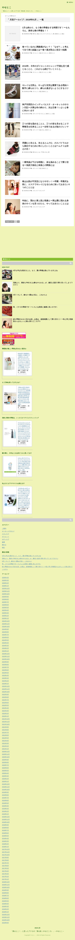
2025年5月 (5, 607)
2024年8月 (5, 632)
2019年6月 (5, 800)
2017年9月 (5, 857)
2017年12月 (6, 849)
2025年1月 (5, 618)
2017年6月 (5, 865)
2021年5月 (5, 738)
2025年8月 (5, 599)
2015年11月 (6, 917)
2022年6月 (5, 702)
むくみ (38, 152)
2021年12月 (6, 719)
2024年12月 (6, 621)
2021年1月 (5, 749)
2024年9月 (5, 629)
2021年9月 (5, 727)
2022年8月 (5, 697)
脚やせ (34, 34)
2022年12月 (6, 686)
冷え (43, 130)
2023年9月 (5, 662)
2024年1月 (5, 651)
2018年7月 (5, 830)
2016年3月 (5, 906)
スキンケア (43, 34)
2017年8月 (5, 860)
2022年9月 (5, 694)
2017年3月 (5, 874)
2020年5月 (5, 770)
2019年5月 (5, 803)
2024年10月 (6, 626)
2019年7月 (5, 797)
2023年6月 (5, 670)
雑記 (38, 34)
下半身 (42, 152)
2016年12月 (6, 882)
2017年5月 (5, 868)
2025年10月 (6, 594)
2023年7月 (5, 667)
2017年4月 (5, 871)
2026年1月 (5, 586)
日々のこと (45, 53)
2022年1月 (5, 716)
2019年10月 (6, 789)
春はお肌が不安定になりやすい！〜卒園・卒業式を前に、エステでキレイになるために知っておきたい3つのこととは (46, 184)
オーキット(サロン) (8, 531)
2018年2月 (5, 844)
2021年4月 (5, 740)
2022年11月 (6, 689)
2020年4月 (5, 773)
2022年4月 (5, 708)
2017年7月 (5, 863)
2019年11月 (6, 787)
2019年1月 (5, 814)
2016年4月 (5, 903)
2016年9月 (5, 890)
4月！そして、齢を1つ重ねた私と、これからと (30, 295)
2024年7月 (5, 634)
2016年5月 (5, 901)
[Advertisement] (19, 242)
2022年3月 (5, 711)
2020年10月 (6, 757)
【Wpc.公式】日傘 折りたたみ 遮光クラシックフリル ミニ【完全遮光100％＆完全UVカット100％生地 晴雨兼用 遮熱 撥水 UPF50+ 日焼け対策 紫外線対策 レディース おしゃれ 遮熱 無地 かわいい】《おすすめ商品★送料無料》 (24, 396)
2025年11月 (6, 591)
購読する (6, 259)
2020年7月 (5, 765)
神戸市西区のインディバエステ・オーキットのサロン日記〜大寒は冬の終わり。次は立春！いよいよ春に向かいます (45, 107)
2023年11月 (6, 656)
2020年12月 (6, 751)
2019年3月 (5, 808)
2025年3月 (5, 613)
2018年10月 (6, 822)
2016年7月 (5, 895)
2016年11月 (6, 884)
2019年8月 (5, 795)
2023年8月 (5, 664)
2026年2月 (5, 583)
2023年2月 (5, 681)
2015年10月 (6, 920)
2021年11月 (6, 721)
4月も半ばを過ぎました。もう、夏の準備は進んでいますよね (35, 270)
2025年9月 (5, 596)
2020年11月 (6, 754)
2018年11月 (6, 819)
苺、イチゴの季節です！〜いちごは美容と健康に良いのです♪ (35, 307)
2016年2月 (5, 909)
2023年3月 (5, 678)
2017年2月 (5, 876)
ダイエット (49, 34)
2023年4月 (5, 675)
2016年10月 (6, 887)
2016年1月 (5, 912)
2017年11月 (6, 852)
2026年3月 (5, 580)
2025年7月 (5, 602)
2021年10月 (6, 724)
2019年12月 (6, 784)
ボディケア (36, 113)
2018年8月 (5, 827)
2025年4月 (5, 610)
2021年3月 (5, 743)
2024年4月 (5, 643)
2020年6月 (5, 768)
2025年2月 (5, 615)
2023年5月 (5, 672)
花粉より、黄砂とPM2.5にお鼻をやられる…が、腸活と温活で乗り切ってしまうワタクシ (30, 558)
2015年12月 (6, 914)
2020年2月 (5, 778)
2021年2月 (5, 746)
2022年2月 (5, 713)
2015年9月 (5, 922)
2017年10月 (6, 855)
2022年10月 (6, 692)
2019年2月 (5, 811)
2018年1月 (5, 846)
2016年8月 (5, 893)
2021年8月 (5, 730)
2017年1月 (5, 879)
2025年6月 (5, 605)
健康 (3, 542)
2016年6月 (5, 898)
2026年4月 (5, 577)
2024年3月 (5, 645)
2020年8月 (5, 762)
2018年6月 (5, 833)
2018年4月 (5, 838)
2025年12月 (6, 588)
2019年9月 (5, 792)
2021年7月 (5, 732)
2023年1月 (5, 683)
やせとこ (6, 7)
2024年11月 (6, 624)
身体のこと (58, 34)
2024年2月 (5, 648)
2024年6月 (5, 637)
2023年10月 (6, 659)
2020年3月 (5, 776)
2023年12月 (6, 653)
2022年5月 (5, 705)
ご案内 (4, 528)
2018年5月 (5, 836)
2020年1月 (5, 781)
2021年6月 (5, 735)
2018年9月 (5, 825)
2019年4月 (5, 806)
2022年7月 (5, 700)
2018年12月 (6, 817)
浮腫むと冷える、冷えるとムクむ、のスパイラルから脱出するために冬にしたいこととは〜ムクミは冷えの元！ (45, 146)
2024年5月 (5, 640)
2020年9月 (5, 759)
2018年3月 (5, 841)
